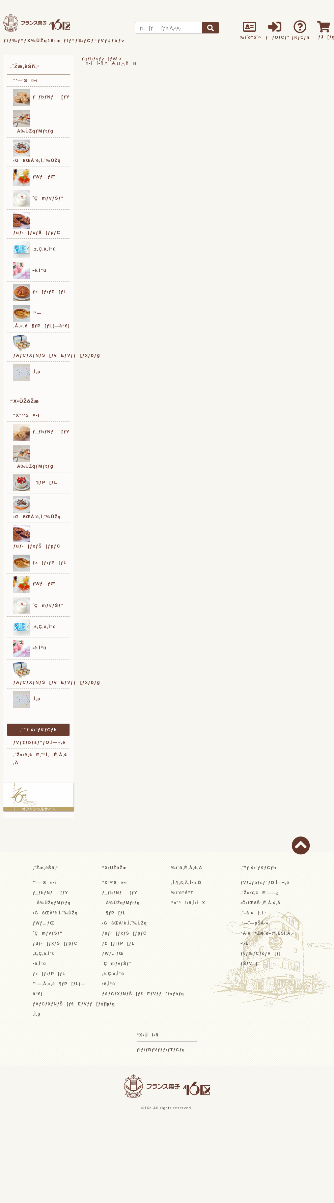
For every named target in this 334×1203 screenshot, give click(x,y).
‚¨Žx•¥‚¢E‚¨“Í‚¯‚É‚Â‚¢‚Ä (40, 758)
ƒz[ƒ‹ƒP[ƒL (40, 292)
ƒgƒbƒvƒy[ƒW (99, 58)
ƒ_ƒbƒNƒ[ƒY (41, 97)
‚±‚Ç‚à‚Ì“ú (34, 249)
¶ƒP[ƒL (35, 482)
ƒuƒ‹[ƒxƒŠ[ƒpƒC (36, 223)
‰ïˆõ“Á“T (182, 892)
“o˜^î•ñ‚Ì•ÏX (188, 903)
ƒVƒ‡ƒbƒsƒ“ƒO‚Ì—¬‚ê (39, 742)
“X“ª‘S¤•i (26, 415)
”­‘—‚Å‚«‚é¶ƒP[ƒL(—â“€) (41, 316)
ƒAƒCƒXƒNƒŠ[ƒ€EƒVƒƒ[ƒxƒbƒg (41, 346)
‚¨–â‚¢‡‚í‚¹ (254, 913)
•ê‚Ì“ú (30, 270)
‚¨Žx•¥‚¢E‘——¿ (260, 892)
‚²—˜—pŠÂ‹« (255, 923)
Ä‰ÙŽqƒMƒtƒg (33, 122)
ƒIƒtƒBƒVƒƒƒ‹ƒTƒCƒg (161, 1050)
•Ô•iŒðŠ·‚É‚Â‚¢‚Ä (261, 903)
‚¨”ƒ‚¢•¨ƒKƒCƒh (38, 729)
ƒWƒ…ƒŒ (34, 177)
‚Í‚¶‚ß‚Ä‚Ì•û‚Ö (186, 882)
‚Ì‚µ (26, 372)
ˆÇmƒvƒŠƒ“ (38, 198)
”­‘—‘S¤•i (25, 80)
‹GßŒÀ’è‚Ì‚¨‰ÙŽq (37, 151)
